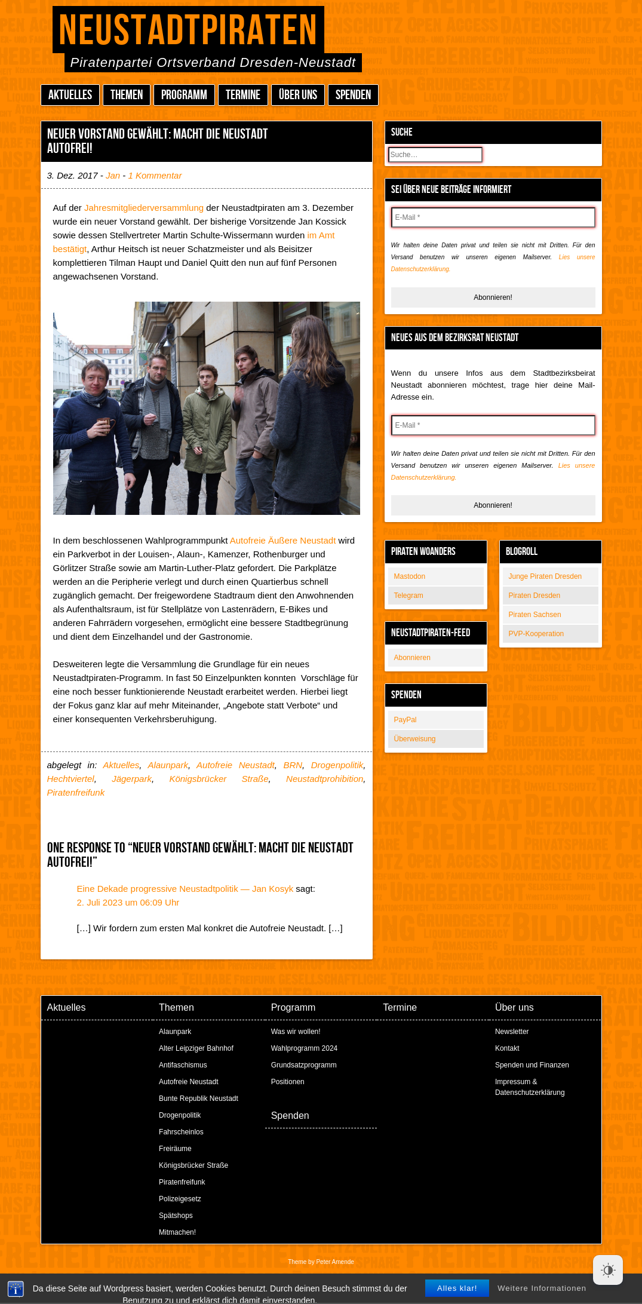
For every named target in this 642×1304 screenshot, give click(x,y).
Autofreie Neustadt (235, 765)
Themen (126, 95)
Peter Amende (335, 1262)
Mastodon (410, 576)
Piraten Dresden (535, 595)
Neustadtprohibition (324, 779)
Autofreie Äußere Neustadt (283, 540)
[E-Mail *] (493, 217)
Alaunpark (168, 765)
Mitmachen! (177, 1232)
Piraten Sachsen (535, 614)
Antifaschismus (183, 1065)
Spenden (353, 95)
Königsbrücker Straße (218, 779)
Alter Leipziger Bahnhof (196, 1048)
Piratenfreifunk (76, 792)
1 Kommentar (155, 175)
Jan (113, 175)
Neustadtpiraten (188, 31)
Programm (184, 95)
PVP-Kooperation (536, 634)
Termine (243, 95)
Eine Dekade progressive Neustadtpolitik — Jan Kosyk (185, 888)
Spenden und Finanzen (532, 1065)
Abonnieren (412, 657)
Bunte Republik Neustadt (198, 1098)
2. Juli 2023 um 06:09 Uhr (128, 902)
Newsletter (512, 1031)
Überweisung (415, 739)
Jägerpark (132, 779)
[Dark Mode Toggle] (608, 1270)
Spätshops (176, 1215)
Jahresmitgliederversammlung (144, 207)
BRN (292, 765)
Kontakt (507, 1048)
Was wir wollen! (296, 1031)
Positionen (288, 1082)
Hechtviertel (70, 779)
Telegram (408, 595)
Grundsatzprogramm (304, 1065)
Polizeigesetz (180, 1199)
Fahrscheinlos (181, 1132)
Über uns (298, 95)
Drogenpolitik (337, 765)
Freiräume (175, 1149)
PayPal (405, 720)
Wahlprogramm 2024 (304, 1048)
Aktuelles (70, 95)
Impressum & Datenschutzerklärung (530, 1087)
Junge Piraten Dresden (545, 576)
